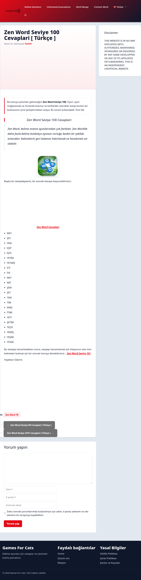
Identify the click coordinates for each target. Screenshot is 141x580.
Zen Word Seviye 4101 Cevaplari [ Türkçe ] (28, 433)
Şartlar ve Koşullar (110, 562)
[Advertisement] (48, 66)
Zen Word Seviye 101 (79, 353)
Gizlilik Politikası (108, 553)
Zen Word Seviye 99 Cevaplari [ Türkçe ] (30, 425)
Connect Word (101, 6)
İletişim (62, 562)
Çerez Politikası (108, 558)
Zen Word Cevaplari (48, 227)
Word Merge (82, 6)
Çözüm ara (63, 558)
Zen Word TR (11, 414)
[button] (25, 15)
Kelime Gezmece (33, 6)
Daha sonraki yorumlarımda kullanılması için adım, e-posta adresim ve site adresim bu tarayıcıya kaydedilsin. (47, 513)
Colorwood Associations (59, 6)
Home (61, 553)
